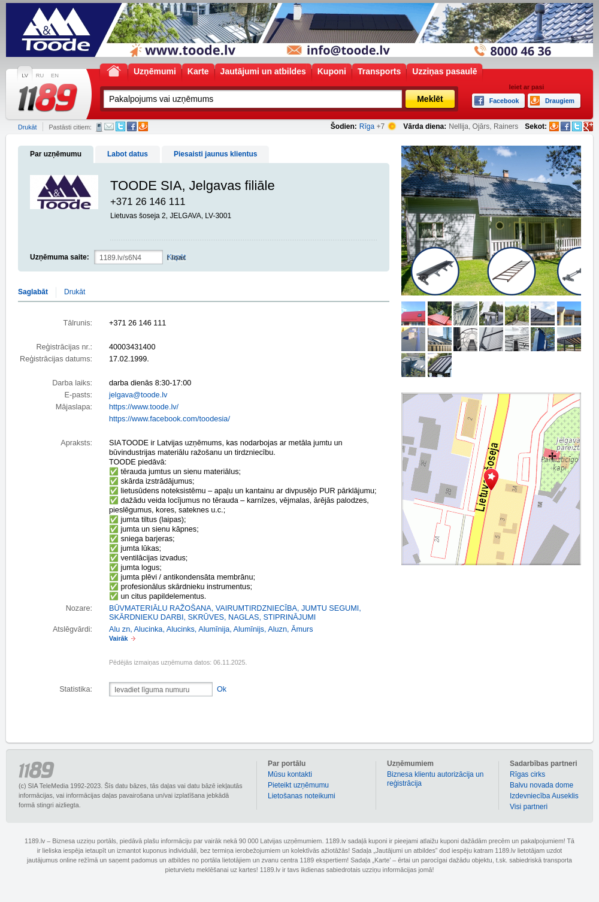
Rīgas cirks (527, 774)
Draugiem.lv (143, 126)
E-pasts (109, 126)
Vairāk (118, 638)
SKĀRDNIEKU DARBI (146, 617)
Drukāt (27, 127)
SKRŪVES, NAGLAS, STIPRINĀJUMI (252, 617)
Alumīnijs (249, 629)
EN (55, 76)
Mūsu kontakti (290, 774)
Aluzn (277, 629)
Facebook (132, 126)
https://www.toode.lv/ (144, 407)
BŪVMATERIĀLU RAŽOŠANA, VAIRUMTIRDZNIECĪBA (203, 608)
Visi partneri (528, 807)
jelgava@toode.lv (138, 395)
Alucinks (181, 629)
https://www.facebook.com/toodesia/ (169, 419)
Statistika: (75, 689)
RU (40, 76)
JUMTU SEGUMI (330, 608)
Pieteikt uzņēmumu (298, 785)
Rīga (366, 126)
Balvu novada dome (541, 785)
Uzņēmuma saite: (59, 257)
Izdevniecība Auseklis (544, 796)
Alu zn (119, 629)
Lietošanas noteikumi (301, 796)
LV (25, 76)
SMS (99, 127)
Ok (221, 689)
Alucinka (148, 629)
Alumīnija (213, 629)
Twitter (120, 126)
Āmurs (302, 629)
